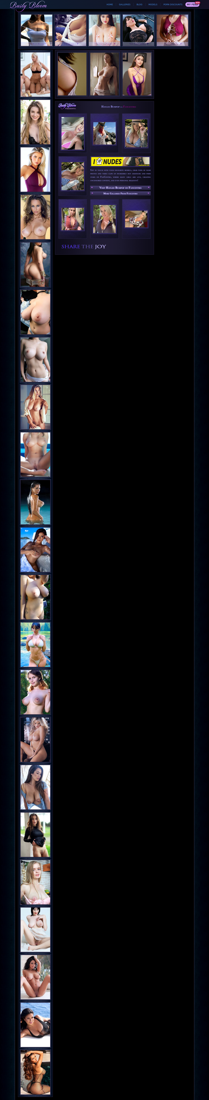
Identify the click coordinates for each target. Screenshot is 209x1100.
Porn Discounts (172, 4)
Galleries (124, 4)
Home (110, 4)
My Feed (192, 4)
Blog (139, 4)
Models (153, 4)
